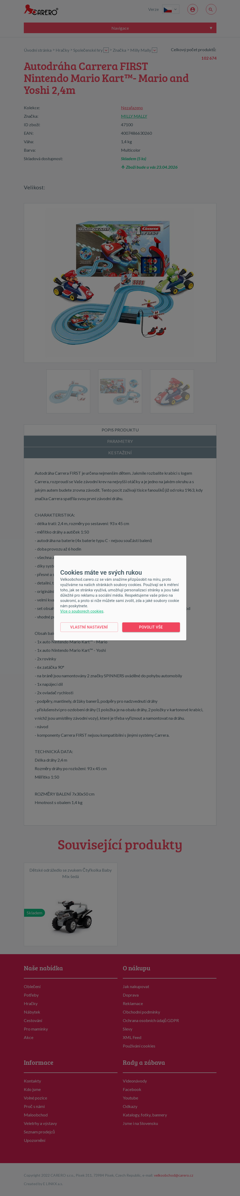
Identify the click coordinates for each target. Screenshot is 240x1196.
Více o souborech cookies (81, 611)
